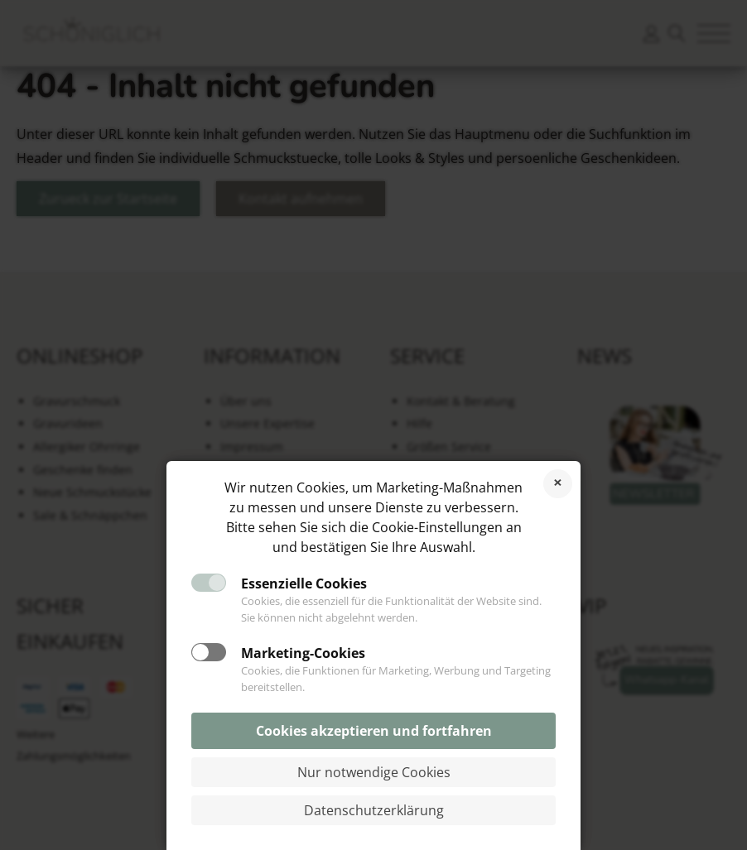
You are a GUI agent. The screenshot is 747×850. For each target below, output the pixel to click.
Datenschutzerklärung (374, 810)
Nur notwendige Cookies (374, 772)
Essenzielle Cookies (304, 583)
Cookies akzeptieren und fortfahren (374, 731)
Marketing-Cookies (303, 653)
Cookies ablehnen (557, 483)
